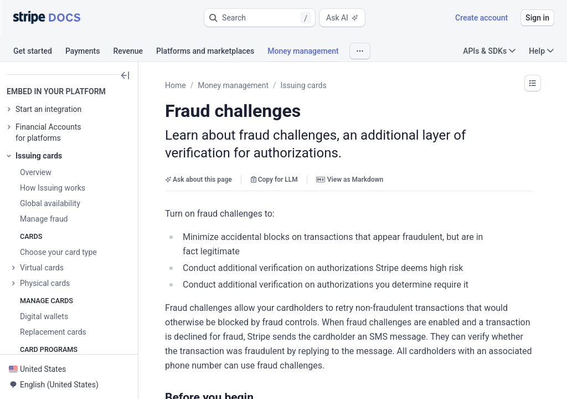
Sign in (537, 17)
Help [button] (541, 51)
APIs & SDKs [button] (489, 51)
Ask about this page (198, 179)
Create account (481, 17)
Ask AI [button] (342, 17)
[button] (259, 18)
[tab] (39, 52)
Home (175, 85)
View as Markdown (349, 179)
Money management (233, 85)
